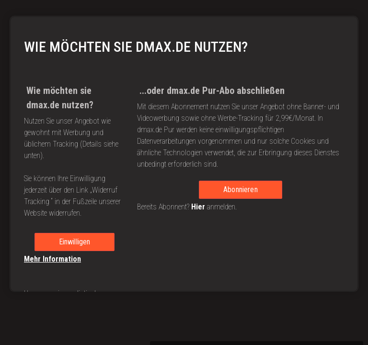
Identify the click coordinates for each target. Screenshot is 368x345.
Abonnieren (240, 194)
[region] (184, 138)
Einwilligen (75, 247)
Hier (198, 212)
